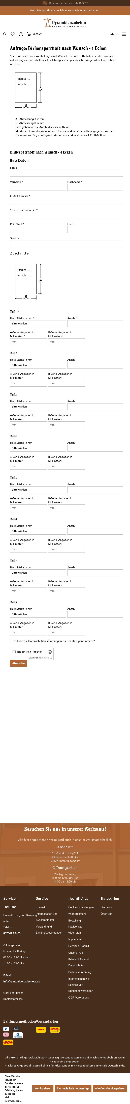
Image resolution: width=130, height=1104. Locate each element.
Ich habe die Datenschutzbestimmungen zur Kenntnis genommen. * (54, 641)
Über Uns (106, 913)
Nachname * (74, 182)
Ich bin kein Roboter (29, 651)
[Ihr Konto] (21, 34)
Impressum (75, 939)
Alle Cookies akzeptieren (110, 1088)
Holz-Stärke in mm (21, 359)
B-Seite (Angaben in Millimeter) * (60, 334)
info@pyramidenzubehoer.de (21, 981)
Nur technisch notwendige (73, 1088)
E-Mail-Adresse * (20, 196)
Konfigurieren (43, 1088)
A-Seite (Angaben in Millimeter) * (22, 334)
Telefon (14, 238)
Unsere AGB (75, 952)
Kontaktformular (12, 999)
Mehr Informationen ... (13, 1099)
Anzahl (71, 359)
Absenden (18, 663)
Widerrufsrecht (77, 913)
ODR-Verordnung (78, 997)
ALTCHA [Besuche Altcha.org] (48, 657)
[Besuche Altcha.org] (50, 651)
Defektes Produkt (78, 946)
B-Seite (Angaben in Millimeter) (60, 376)
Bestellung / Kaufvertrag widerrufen (75, 926)
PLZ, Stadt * (17, 224)
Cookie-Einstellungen (81, 907)
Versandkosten (70, 1057)
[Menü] (124, 33)
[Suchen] (4, 34)
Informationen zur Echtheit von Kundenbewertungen (80, 984)
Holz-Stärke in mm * (22, 318)
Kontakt (40, 907)
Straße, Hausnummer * (24, 210)
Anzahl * (72, 318)
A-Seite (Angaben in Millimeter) (22, 376)
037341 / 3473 (11, 933)
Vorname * (16, 182)
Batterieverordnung (79, 972)
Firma (13, 168)
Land (70, 224)
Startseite (106, 907)
